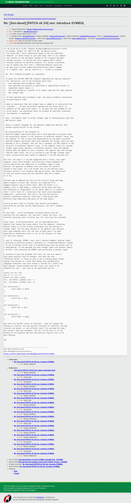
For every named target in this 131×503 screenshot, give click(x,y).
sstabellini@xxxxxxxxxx (88, 36)
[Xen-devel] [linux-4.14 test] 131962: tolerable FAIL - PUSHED (41, 460)
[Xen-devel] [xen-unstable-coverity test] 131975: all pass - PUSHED (43, 462)
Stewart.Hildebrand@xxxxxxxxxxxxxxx (40, 29)
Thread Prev (23, 19)
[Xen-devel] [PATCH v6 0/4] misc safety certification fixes (34, 370)
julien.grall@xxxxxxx (79, 38)
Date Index (42, 19)
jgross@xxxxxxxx (29, 36)
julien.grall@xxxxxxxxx (53, 38)
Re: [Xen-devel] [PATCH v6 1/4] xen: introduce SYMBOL (34, 362)
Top (5, 15)
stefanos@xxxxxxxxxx (57, 36)
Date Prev (7, 19)
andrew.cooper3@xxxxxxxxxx (25, 38)
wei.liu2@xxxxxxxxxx (111, 36)
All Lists (10, 15)
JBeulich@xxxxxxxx (30, 31)
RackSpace (40, 497)
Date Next (15, 19)
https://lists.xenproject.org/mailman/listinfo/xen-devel (29, 354)
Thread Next (33, 19)
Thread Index (51, 19)
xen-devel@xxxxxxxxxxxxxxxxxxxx (107, 38)
